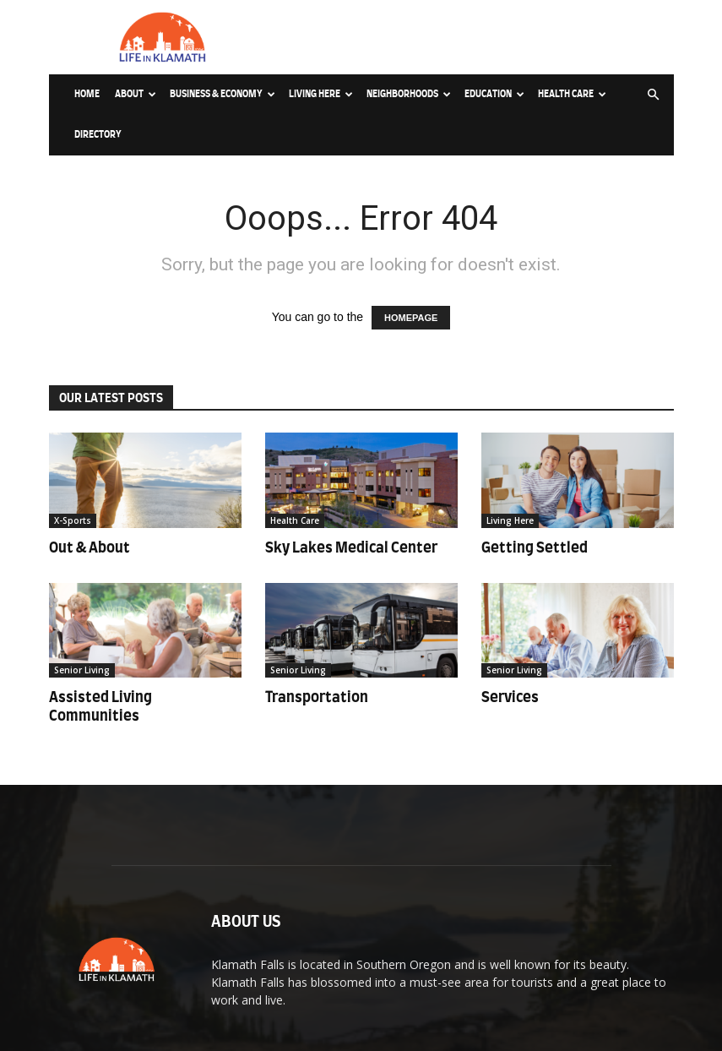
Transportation (316, 697)
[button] (653, 95)
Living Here (321, 94)
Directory (98, 134)
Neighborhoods (408, 94)
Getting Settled (534, 548)
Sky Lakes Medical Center (351, 548)
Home (87, 94)
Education (494, 94)
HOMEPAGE (410, 318)
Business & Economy (222, 94)
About (135, 94)
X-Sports (72, 520)
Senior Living (82, 670)
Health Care (572, 94)
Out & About (89, 548)
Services (510, 697)
